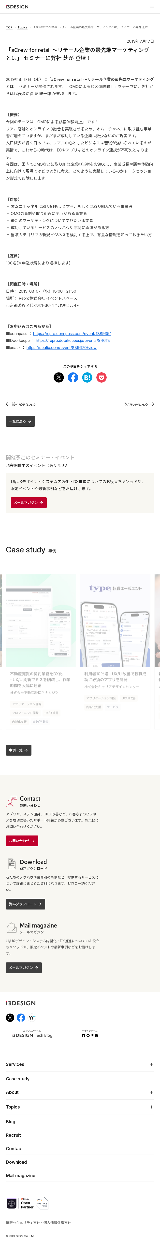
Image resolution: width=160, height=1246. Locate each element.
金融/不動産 (40, 719)
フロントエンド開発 (25, 710)
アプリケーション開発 (27, 702)
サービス (113, 705)
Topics (22, 27)
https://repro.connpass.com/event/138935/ (72, 333)
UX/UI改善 (51, 710)
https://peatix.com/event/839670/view (62, 347)
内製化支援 (19, 719)
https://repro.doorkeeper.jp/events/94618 (73, 340)
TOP (9, 27)
